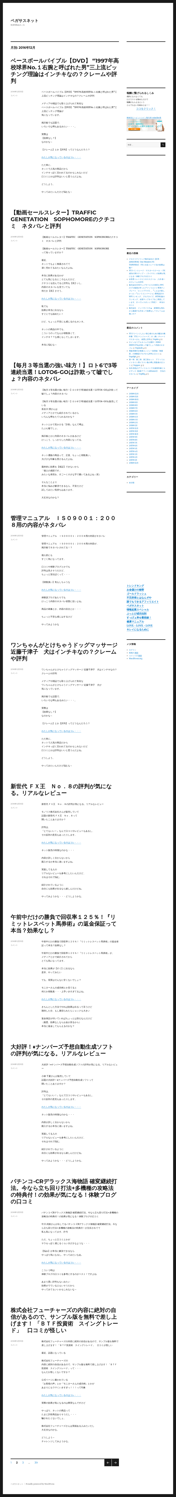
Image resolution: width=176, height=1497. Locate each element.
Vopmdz (139, 348)
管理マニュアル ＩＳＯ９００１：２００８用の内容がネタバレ (63, 521)
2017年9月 (133, 437)
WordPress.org (135, 658)
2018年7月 (133, 408)
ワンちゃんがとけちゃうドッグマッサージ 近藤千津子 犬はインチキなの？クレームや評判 (64, 652)
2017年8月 (133, 440)
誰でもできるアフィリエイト (143, 601)
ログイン (132, 650)
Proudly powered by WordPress (40, 1484)
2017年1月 (133, 460)
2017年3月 (133, 454)
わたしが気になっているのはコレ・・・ (61, 157)
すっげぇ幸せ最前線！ (139, 617)
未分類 (131, 483)
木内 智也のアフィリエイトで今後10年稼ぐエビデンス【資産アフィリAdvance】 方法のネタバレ (147, 371)
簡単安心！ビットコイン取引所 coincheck (144, 118)
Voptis (156, 339)
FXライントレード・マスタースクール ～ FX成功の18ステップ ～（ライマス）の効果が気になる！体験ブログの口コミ (147, 273)
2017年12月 (133, 428)
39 (36, 1463)
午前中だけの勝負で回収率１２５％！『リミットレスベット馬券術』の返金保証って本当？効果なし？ (64, 924)
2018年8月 (133, 405)
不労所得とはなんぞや (139, 597)
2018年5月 (133, 414)
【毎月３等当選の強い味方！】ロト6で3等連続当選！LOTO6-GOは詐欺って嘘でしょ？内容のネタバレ (64, 372)
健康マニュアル (135, 621)
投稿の (133, 653)
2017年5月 (133, 448)
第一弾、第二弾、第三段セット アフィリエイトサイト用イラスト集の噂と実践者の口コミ (147, 362)
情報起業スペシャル (138, 609)
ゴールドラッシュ (136, 593)
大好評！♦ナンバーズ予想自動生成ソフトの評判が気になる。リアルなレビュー (62, 1050)
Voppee (136, 365)
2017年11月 (133, 431)
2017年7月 (133, 443)
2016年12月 (133, 463)
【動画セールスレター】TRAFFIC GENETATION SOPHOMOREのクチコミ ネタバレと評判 (63, 219)
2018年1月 (133, 425)
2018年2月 (133, 422)
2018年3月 (133, 419)
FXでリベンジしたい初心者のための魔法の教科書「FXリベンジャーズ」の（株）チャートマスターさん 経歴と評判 (147, 336)
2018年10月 (134, 399)
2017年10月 (133, 434)
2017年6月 (133, 445)
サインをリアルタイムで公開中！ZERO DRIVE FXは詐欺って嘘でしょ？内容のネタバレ (146, 345)
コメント (14, 95)
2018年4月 (133, 417)
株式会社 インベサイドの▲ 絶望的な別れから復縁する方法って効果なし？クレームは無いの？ (147, 311)
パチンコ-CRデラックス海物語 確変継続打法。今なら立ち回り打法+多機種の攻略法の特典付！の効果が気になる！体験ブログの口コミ (64, 1191)
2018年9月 (133, 402)
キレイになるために (138, 629)
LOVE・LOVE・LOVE (140, 625)
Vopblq (142, 374)
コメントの (135, 656)
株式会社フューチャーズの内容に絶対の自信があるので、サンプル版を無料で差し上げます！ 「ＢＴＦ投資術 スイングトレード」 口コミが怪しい (64, 1320)
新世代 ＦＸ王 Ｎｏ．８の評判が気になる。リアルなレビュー (61, 789)
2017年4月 (133, 451)
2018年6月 (133, 411)
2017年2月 (133, 457)
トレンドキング (135, 585)
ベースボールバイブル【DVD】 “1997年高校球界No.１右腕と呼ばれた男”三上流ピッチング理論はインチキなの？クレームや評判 (65, 70)
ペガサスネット (24, 20)
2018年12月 (134, 394)
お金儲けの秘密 (135, 589)
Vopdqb (132, 356)
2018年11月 (133, 396)
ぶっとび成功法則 (136, 613)
